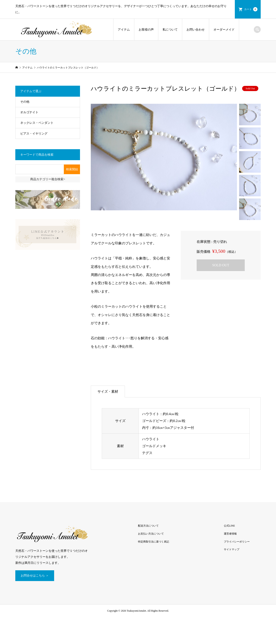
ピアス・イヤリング (33, 133)
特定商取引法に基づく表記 (153, 541)
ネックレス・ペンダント (36, 122)
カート (250, 9)
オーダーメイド (224, 29)
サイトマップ (231, 549)
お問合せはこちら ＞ (35, 575)
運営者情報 (230, 533)
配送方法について (148, 525)
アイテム (124, 29)
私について (170, 29)
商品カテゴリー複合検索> (47, 179)
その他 (24, 101)
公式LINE (229, 525)
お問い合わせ (196, 29)
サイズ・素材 (107, 391)
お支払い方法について (151, 533)
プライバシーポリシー (237, 541)
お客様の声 (146, 29)
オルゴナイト (29, 112)
